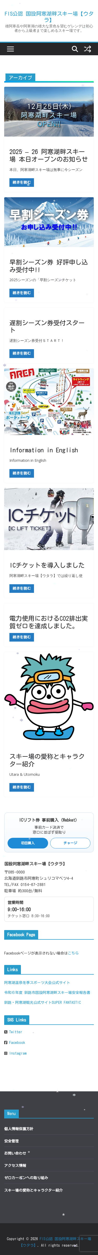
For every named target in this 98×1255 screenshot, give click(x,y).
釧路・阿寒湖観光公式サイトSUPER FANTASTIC (42, 1002)
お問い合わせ (15, 1153)
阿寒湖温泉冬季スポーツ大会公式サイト (37, 983)
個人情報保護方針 (18, 1129)
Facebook (16, 1042)
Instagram (17, 1053)
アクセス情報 (15, 1165)
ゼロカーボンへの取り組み (26, 1178)
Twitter (14, 1032)
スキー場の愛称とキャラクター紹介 (33, 1190)
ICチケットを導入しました (47, 565)
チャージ (70, 843)
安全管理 (11, 1141)
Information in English (43, 450)
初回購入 (27, 843)
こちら (73, 953)
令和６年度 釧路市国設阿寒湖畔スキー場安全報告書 (47, 992)
